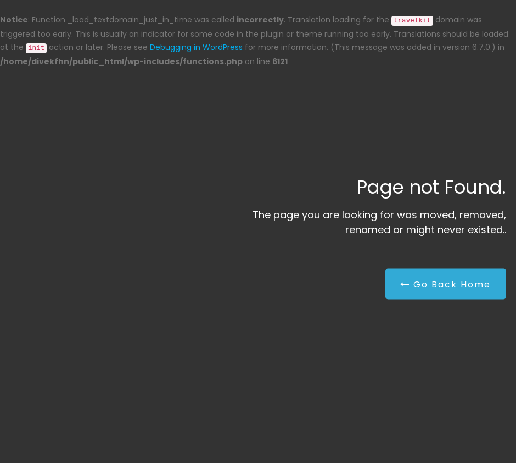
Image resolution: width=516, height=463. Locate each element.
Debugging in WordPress (196, 47)
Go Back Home (445, 284)
